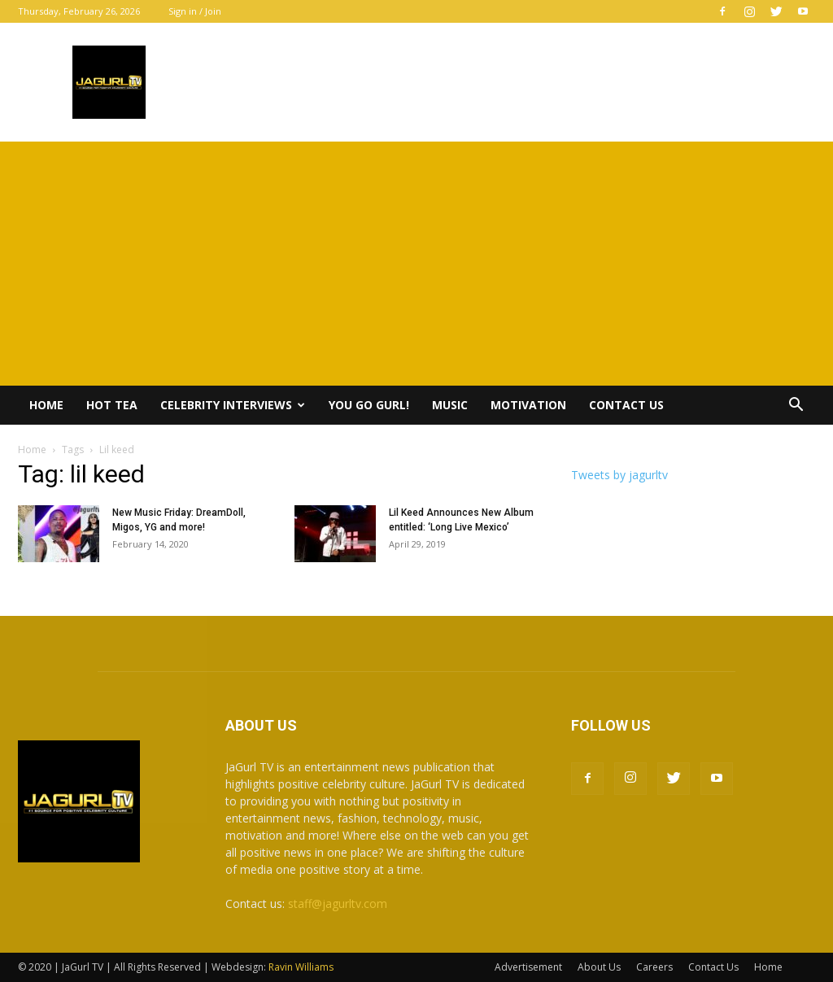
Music (450, 404)
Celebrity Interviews (232, 404)
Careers (654, 967)
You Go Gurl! (369, 404)
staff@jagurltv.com (337, 903)
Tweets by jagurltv (619, 474)
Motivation (528, 404)
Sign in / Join (194, 11)
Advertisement (528, 967)
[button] (795, 406)
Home (46, 404)
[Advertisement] (416, 264)
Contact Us (626, 404)
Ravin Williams (302, 967)
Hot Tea (111, 404)
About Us (599, 967)
